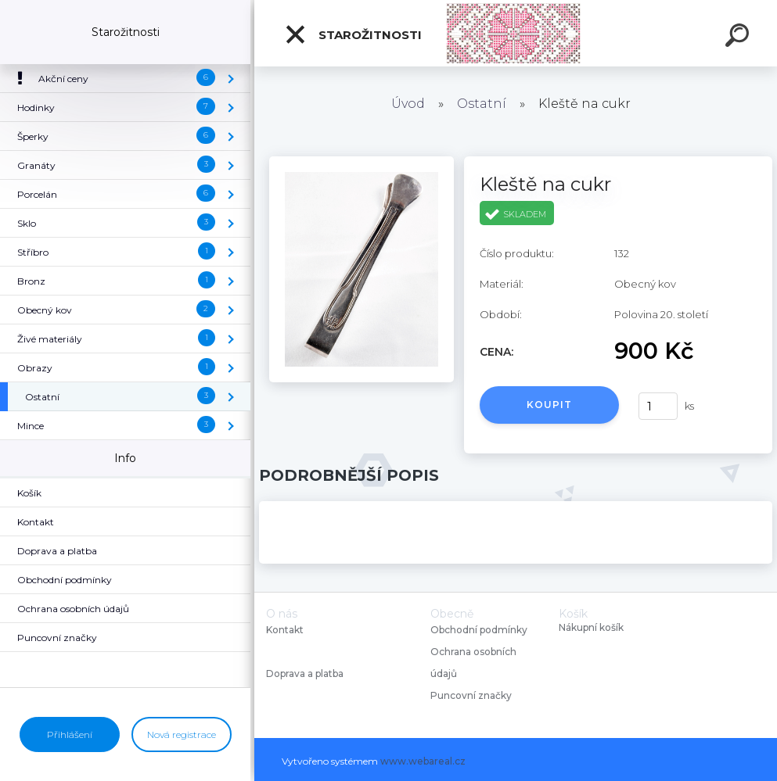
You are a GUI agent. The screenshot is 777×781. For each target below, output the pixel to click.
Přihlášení (69, 734)
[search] (739, 38)
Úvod (408, 103)
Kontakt (286, 630)
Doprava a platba (305, 673)
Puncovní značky (471, 695)
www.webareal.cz (423, 761)
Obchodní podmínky (478, 630)
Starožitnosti (353, 34)
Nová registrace (181, 734)
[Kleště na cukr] (361, 162)
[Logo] (516, 33)
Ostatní (481, 103)
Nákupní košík (591, 627)
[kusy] (658, 406)
